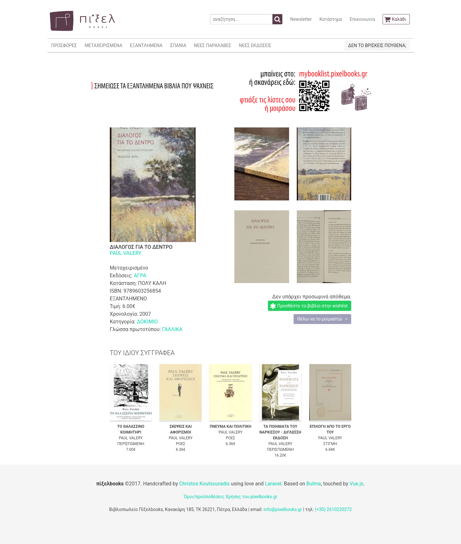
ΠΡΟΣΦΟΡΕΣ (64, 45)
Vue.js (357, 484)
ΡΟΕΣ (180, 444)
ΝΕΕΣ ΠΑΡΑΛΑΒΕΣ (212, 45)
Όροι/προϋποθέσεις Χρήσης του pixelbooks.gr (230, 496)
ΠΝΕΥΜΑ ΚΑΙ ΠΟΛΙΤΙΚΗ (230, 426)
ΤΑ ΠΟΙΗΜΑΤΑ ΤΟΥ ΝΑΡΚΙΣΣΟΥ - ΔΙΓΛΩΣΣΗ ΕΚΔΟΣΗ (280, 432)
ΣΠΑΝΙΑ (178, 45)
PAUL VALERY (126, 253)
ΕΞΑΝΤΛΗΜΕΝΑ (146, 45)
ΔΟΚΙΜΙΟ (147, 322)
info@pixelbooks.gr (282, 509)
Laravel (273, 484)
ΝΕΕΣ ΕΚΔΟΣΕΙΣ (255, 45)
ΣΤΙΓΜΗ (330, 444)
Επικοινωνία (362, 19)
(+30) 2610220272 (333, 509)
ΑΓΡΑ (140, 275)
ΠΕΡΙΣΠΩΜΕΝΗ (130, 444)
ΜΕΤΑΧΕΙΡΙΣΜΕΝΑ (103, 45)
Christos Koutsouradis (204, 484)
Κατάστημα (330, 19)
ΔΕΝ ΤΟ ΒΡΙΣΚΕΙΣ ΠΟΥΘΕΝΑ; (377, 45)
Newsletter (300, 19)
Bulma (313, 484)
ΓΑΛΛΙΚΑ (172, 329)
